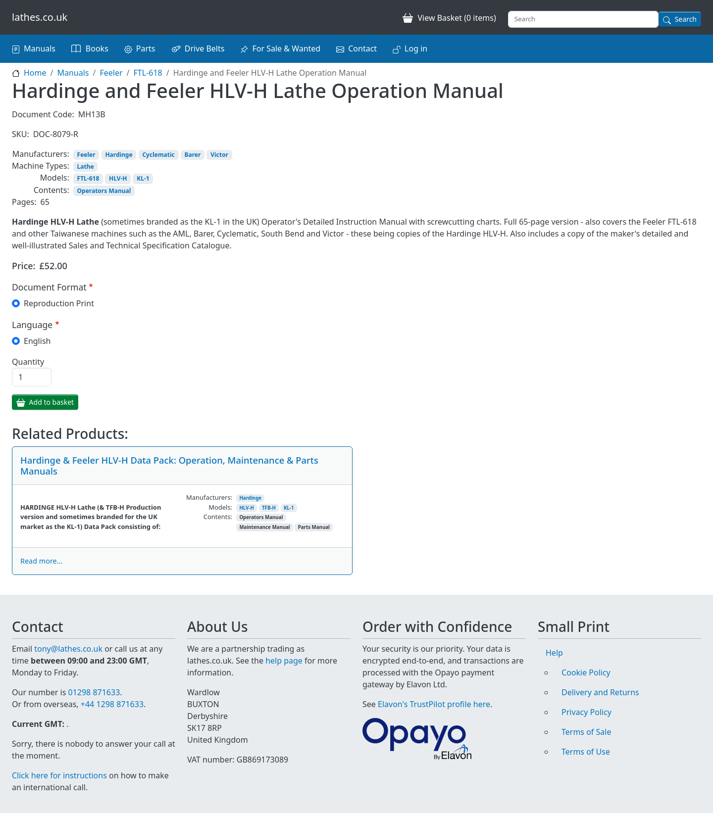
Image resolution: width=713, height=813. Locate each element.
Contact (362, 48)
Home (35, 72)
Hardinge (118, 154)
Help (554, 652)
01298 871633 (94, 692)
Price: (24, 266)
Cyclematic (158, 154)
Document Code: (43, 114)
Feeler (111, 72)
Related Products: (70, 434)
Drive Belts (205, 48)
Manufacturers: (40, 153)
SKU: (20, 134)
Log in (416, 48)
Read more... (41, 561)
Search (686, 19)
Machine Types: (40, 165)
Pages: (24, 201)
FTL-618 (148, 72)
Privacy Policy (586, 712)
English (37, 340)
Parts (145, 48)
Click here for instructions (59, 775)
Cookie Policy (586, 672)
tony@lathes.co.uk (68, 648)
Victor (219, 154)
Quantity (28, 361)
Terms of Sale (586, 731)
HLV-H (118, 178)
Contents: (51, 190)
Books (97, 48)
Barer (193, 154)
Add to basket (51, 402)
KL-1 (143, 178)
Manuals (39, 48)
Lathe (85, 166)
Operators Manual (104, 191)
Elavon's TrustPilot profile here (434, 704)
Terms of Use (585, 751)
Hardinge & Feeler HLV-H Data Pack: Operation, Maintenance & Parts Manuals (169, 465)
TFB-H (269, 508)
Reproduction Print (59, 303)
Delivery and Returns (600, 692)
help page (284, 660)
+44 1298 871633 (112, 704)
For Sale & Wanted (286, 48)
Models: (54, 177)
